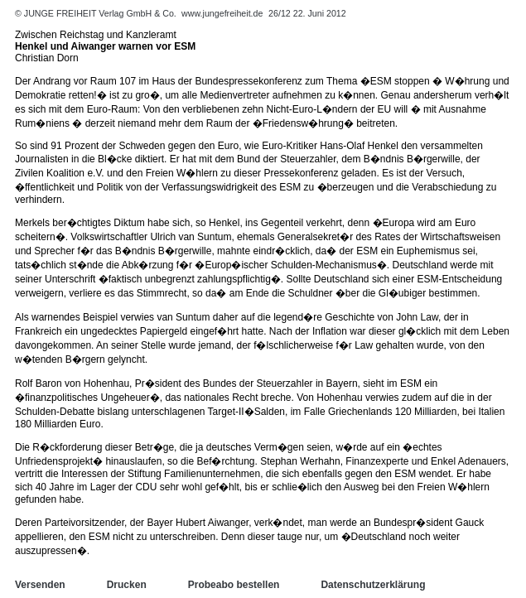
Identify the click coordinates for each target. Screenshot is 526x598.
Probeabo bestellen (234, 585)
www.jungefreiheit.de (222, 13)
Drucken (127, 585)
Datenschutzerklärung (373, 585)
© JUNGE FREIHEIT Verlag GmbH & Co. (97, 13)
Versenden (40, 585)
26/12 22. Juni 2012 (307, 13)
